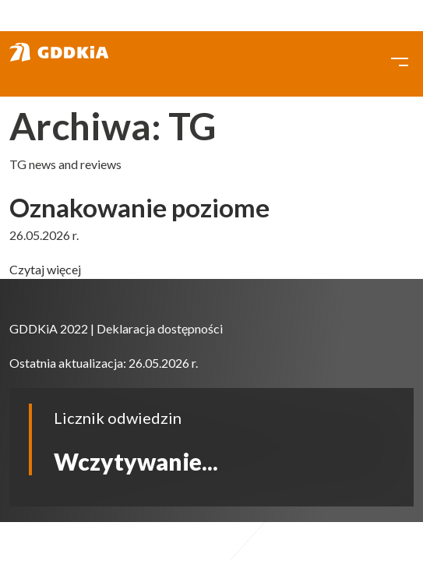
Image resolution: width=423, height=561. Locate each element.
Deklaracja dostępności (160, 328)
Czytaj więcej (45, 269)
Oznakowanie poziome (139, 207)
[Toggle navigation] (400, 60)
